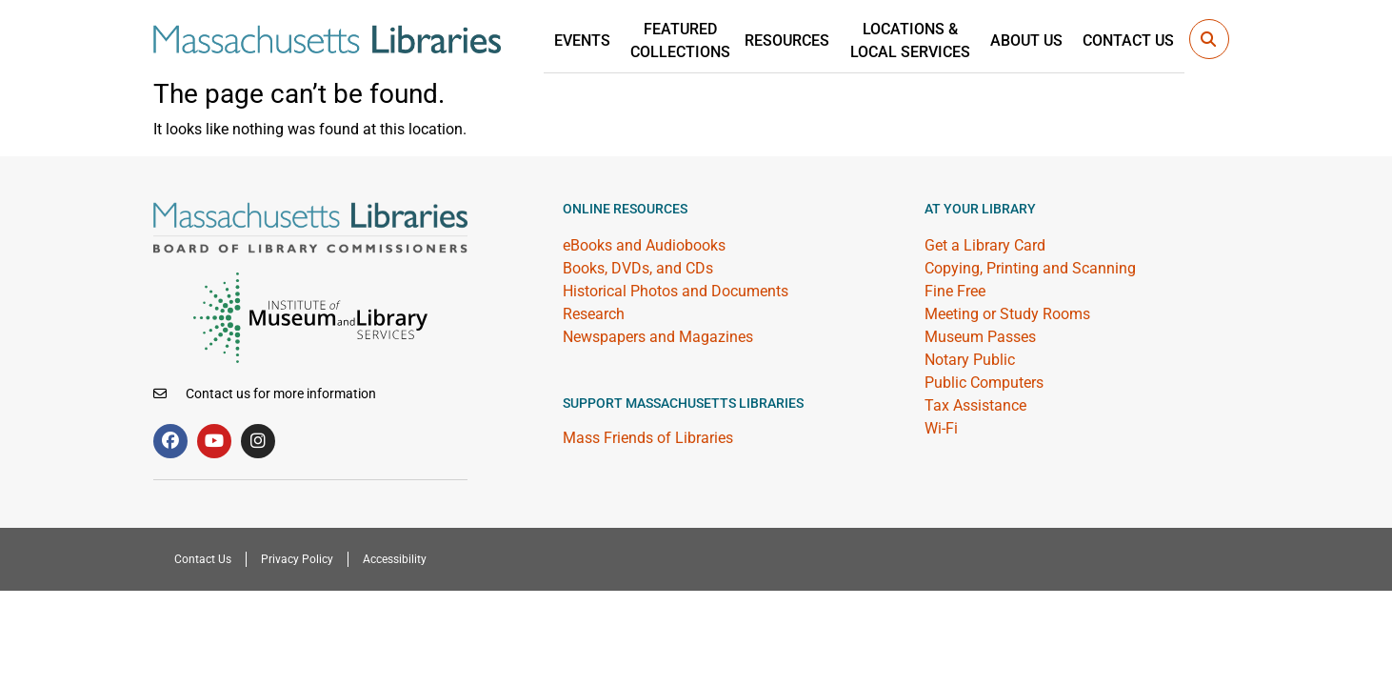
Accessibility (383, 559)
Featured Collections (698, 39)
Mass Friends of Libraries (648, 438)
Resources (805, 39)
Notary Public (970, 360)
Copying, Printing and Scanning (1030, 268)
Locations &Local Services (923, 39)
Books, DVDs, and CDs (638, 268)
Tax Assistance (975, 405)
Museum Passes (980, 337)
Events (605, 39)
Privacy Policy (291, 559)
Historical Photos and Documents (675, 291)
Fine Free (955, 291)
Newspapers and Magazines (658, 337)
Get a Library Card (985, 245)
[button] (1209, 39)
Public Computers (984, 382)
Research (594, 314)
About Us (1034, 39)
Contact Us (1131, 39)
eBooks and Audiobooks (644, 245)
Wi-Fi (941, 428)
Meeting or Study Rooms (1007, 314)
